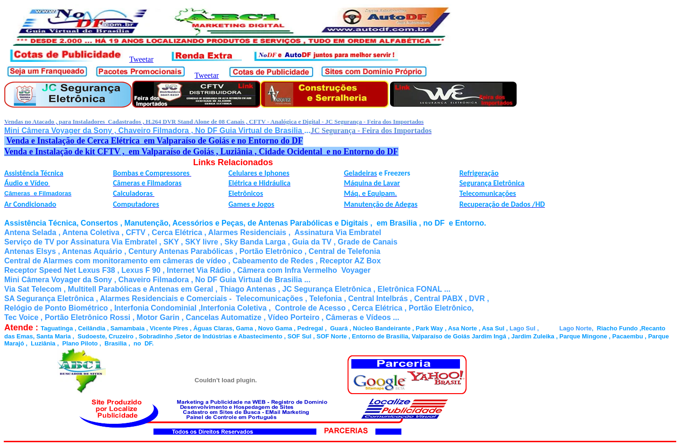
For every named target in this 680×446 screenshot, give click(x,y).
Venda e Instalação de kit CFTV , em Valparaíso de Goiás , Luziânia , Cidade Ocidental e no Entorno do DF (201, 151)
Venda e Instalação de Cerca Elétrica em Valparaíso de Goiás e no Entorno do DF (154, 140)
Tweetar (141, 59)
